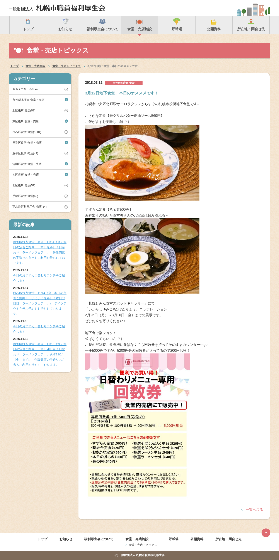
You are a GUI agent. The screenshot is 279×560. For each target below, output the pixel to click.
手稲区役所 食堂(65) (25, 196)
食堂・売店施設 (35, 66)
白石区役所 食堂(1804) (26, 132)
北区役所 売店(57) (23, 110)
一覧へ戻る (254, 509)
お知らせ (65, 539)
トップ (14, 66)
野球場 (174, 539)
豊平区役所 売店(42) (25, 153)
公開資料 (196, 539)
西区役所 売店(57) (23, 185)
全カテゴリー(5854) (25, 89)
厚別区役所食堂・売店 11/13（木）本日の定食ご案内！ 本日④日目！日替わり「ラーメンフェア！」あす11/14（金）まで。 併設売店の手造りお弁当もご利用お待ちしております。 (39, 354)
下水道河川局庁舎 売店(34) (29, 206)
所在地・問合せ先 (228, 539)
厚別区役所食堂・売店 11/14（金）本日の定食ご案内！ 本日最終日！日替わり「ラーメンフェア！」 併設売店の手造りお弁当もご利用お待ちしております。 (39, 252)
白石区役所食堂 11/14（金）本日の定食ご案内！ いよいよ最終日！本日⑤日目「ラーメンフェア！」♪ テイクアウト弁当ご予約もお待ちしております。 (39, 303)
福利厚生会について (99, 539)
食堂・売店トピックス (66, 66)
